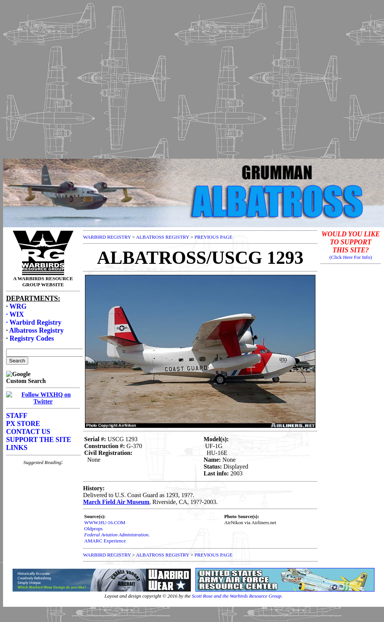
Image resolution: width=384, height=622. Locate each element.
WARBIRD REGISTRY (107, 237)
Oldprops (93, 528)
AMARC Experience (105, 541)
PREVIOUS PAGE (214, 237)
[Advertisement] (190, 77)
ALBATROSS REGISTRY (162, 237)
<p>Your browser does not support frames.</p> (43, 389)
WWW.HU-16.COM (104, 522)
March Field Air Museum (116, 502)
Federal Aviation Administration (116, 534)
